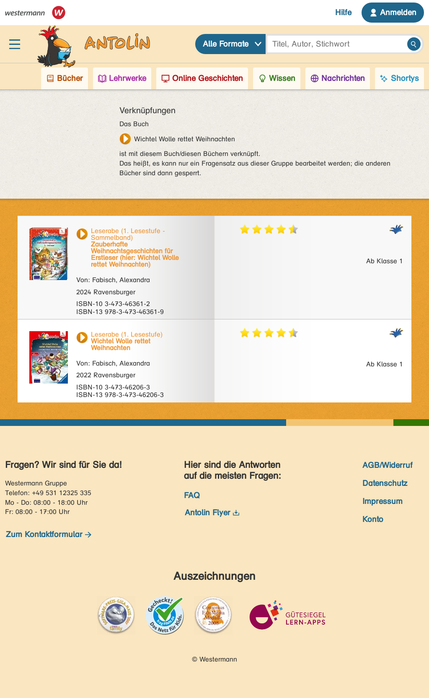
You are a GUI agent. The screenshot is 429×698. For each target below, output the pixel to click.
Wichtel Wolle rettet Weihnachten (184, 139)
